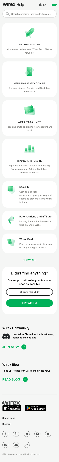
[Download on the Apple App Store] (11, 408)
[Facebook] (5, 434)
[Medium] (27, 434)
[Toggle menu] (54, 4)
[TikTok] (27, 445)
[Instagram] (37, 434)
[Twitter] (16, 434)
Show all (29, 260)
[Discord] (16, 445)
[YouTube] (48, 434)
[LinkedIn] (5, 445)
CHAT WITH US (29, 303)
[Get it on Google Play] (35, 408)
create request (29, 292)
